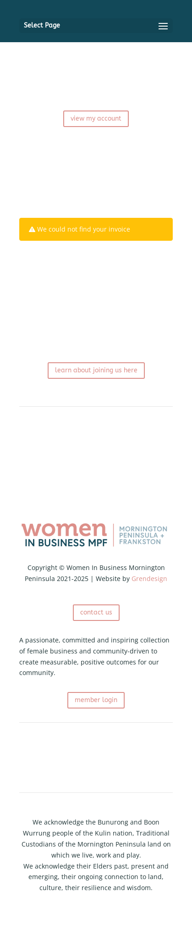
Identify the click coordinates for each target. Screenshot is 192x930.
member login (96, 700)
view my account (96, 118)
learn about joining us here (96, 370)
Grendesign (149, 578)
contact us (96, 612)
